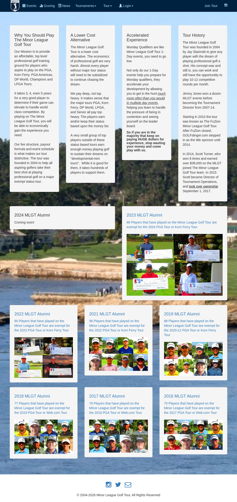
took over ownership (203, 186)
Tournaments (85, 6)
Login (126, 6)
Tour (107, 6)
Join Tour (211, 6)
